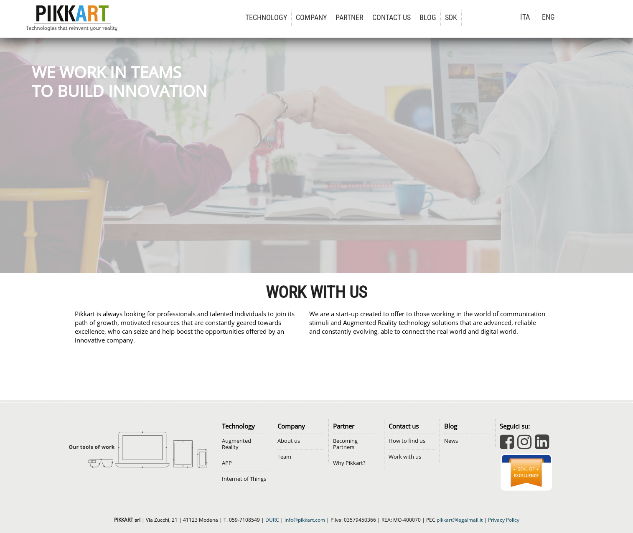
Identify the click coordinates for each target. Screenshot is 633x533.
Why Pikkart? (349, 463)
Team (284, 457)
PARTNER (350, 17)
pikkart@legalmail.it (460, 519)
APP (227, 463)
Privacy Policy (503, 519)
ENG (548, 17)
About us (288, 441)
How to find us (407, 441)
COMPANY (311, 17)
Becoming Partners (345, 444)
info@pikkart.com (305, 519)
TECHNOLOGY (266, 17)
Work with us (405, 457)
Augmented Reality (236, 444)
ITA (525, 17)
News (451, 441)
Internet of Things (244, 479)
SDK (451, 17)
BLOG (427, 17)
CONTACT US (391, 17)
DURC (272, 519)
